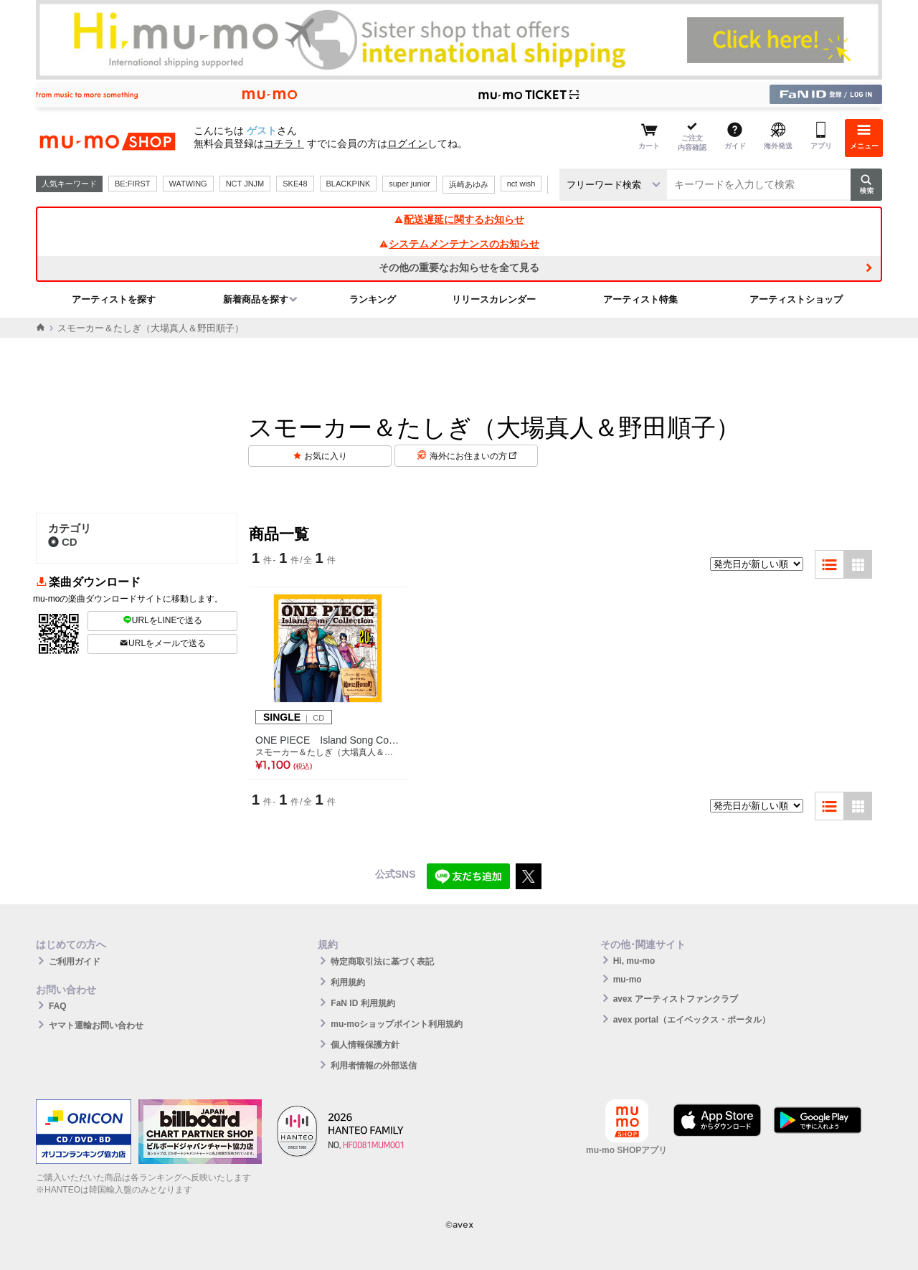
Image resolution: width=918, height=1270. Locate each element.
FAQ (58, 1006)
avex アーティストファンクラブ (675, 999)
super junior (409, 183)
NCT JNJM (245, 183)
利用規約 (348, 982)
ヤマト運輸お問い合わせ (96, 1025)
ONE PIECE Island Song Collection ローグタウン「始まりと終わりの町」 (328, 740)
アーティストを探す (114, 299)
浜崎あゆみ (468, 184)
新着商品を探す (255, 299)
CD (62, 542)
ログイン (407, 143)
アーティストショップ (796, 299)
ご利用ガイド (74, 962)
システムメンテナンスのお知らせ (459, 244)
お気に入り (325, 456)
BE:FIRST (133, 183)
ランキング (372, 299)
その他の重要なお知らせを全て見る (459, 267)
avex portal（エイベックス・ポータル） (691, 1020)
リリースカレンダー (494, 299)
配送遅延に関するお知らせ (459, 219)
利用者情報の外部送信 (374, 1066)
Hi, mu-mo (634, 961)
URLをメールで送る (162, 643)
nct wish (521, 183)
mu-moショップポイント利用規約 (397, 1024)
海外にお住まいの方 (473, 456)
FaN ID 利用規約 (362, 1003)
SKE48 (295, 183)
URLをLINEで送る (163, 620)
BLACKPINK (348, 183)
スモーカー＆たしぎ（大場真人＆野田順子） (328, 752)
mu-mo (627, 980)
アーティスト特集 (640, 299)
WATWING (188, 183)
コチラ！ (284, 143)
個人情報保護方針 (365, 1045)
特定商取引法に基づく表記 (382, 962)
